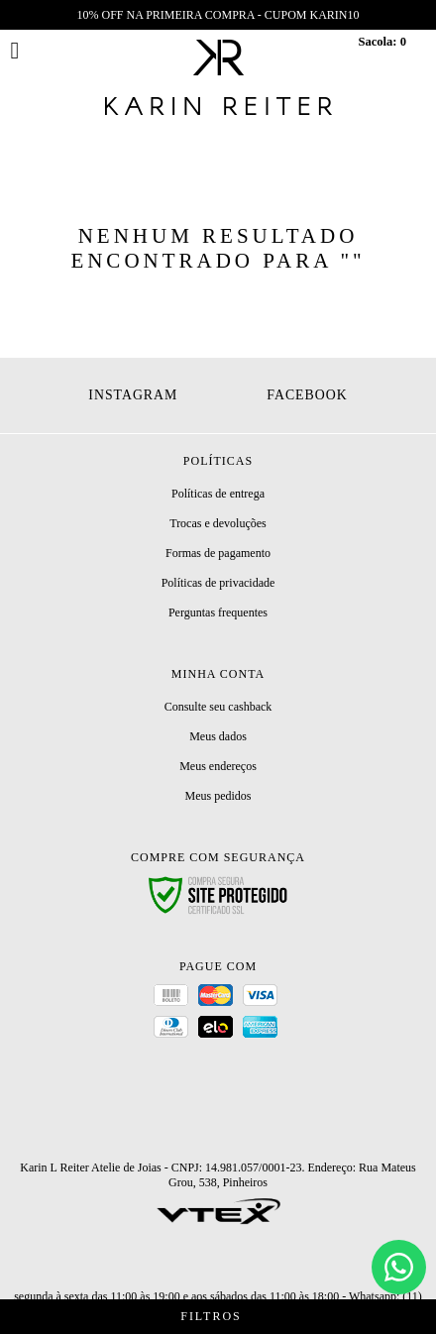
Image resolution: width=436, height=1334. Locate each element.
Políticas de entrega (218, 493)
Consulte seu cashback (218, 707)
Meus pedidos (217, 796)
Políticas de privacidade (218, 583)
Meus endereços (218, 766)
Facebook (307, 395)
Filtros (218, 1316)
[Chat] (399, 1267)
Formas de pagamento (218, 553)
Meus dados (218, 736)
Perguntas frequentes (218, 612)
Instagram (132, 395)
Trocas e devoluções (218, 523)
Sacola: (382, 42)
